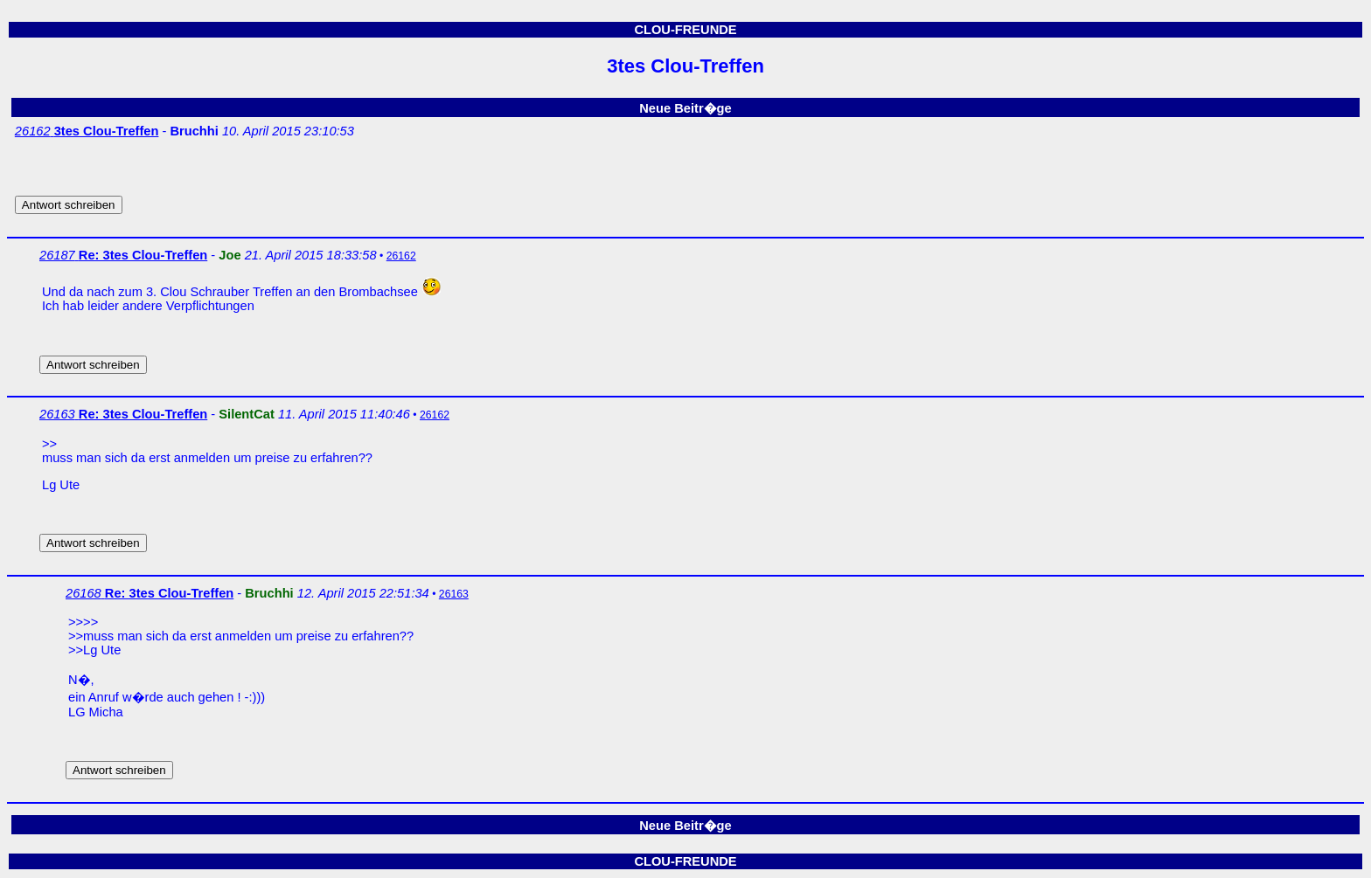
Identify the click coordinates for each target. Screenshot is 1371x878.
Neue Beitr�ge (685, 108)
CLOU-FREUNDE (685, 30)
